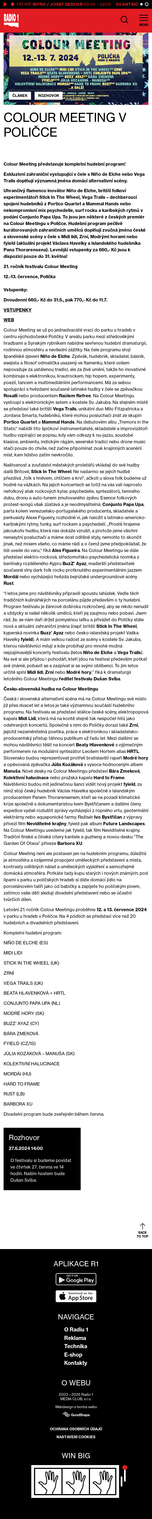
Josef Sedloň (66, 4)
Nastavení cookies (76, 1437)
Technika (75, 1346)
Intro (39, 4)
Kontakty (75, 1363)
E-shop (73, 1354)
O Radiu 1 (76, 1329)
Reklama (75, 1338)
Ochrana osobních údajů (76, 1429)
